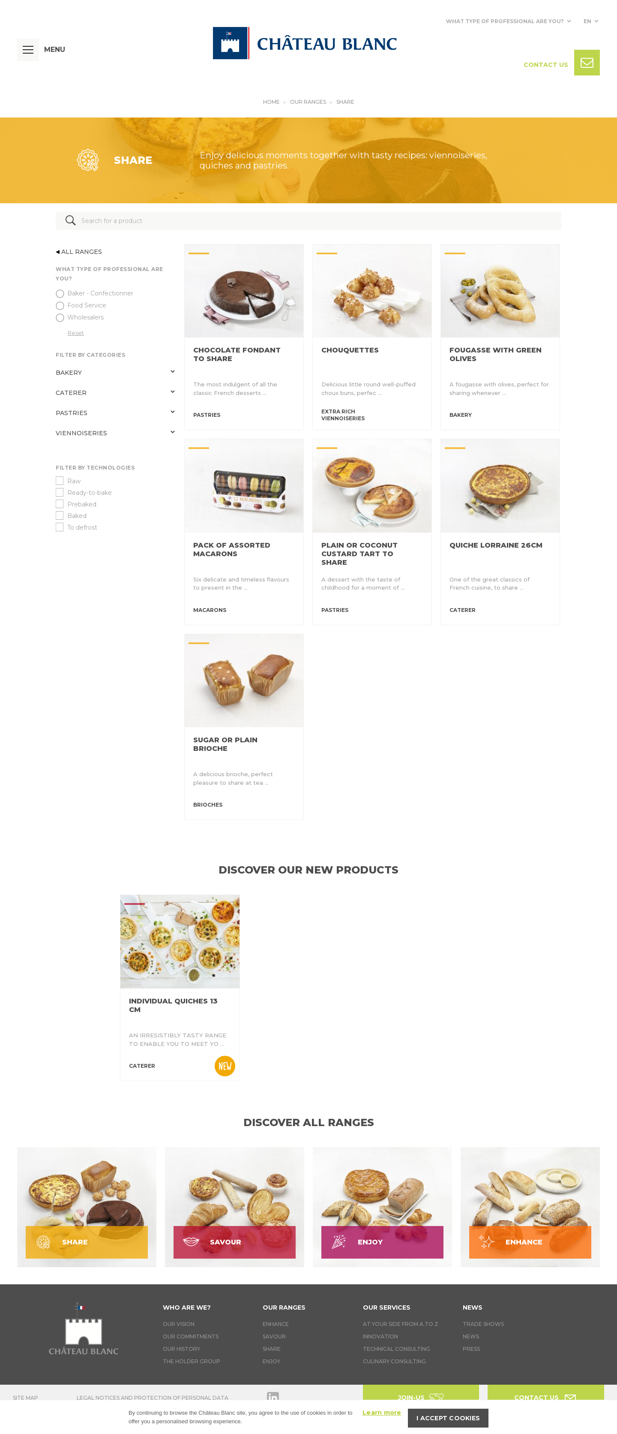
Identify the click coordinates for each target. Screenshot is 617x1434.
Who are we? (187, 1307)
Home (271, 102)
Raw (74, 481)
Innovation (380, 1336)
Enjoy (271, 1361)
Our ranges (308, 102)
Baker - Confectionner (100, 293)
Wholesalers (85, 317)
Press (471, 1349)
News (472, 1307)
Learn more (381, 1413)
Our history (181, 1349)
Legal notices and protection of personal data (152, 1398)
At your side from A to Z (400, 1324)
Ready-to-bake (89, 493)
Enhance (276, 1324)
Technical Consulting (396, 1349)
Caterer (71, 393)
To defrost (82, 527)
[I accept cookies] (606, 1417)
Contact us (536, 1397)
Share (345, 102)
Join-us (411, 1397)
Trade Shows (483, 1324)
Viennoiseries (81, 433)
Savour (274, 1336)
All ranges (79, 252)
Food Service (86, 305)
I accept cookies (448, 1418)
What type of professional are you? (505, 21)
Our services (386, 1307)
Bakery (69, 373)
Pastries (71, 413)
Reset (76, 333)
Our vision (179, 1324)
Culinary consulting (394, 1361)
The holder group (191, 1361)
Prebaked (81, 504)
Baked (77, 516)
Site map (25, 1398)
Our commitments (191, 1336)
